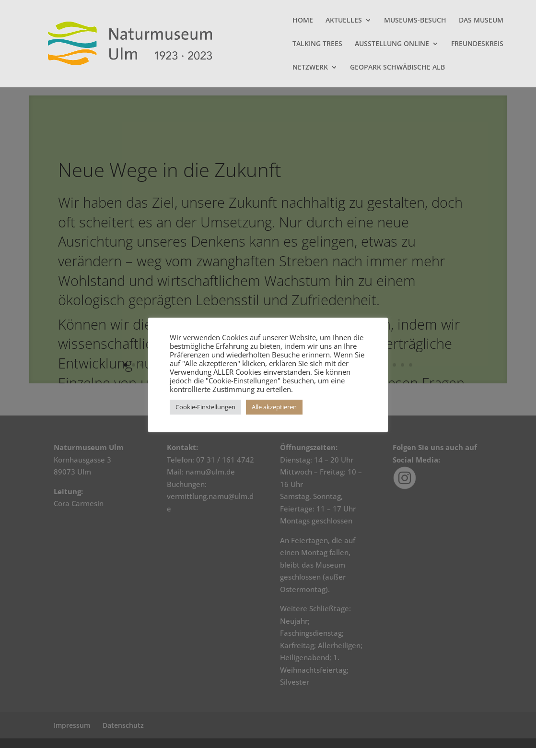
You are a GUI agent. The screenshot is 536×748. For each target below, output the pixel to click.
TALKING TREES (317, 44)
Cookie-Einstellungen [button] (205, 407)
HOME (302, 20)
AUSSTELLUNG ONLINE (392, 44)
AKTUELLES (344, 20)
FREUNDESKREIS (477, 44)
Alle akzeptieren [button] (274, 407)
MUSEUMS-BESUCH (415, 20)
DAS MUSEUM (481, 20)
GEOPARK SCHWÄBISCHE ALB (397, 67)
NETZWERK (310, 67)
